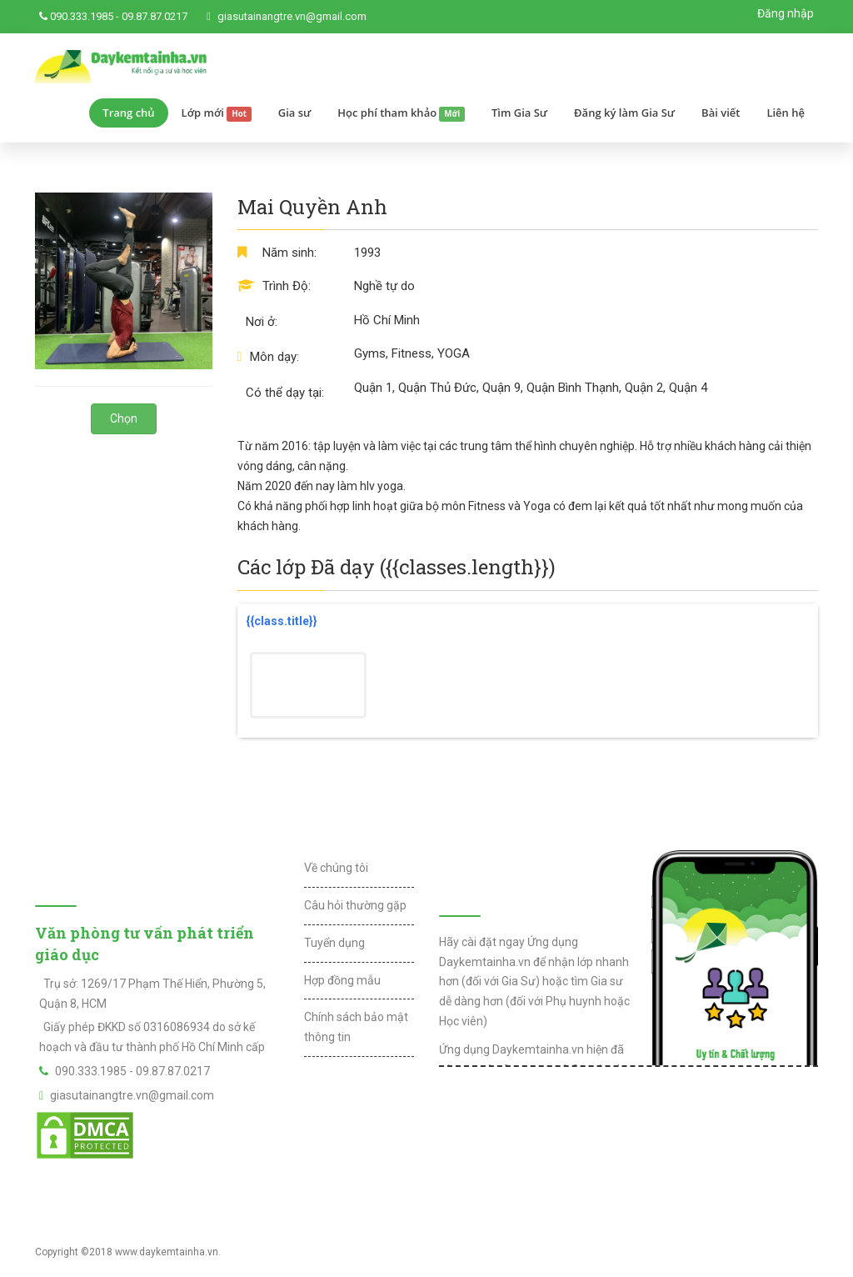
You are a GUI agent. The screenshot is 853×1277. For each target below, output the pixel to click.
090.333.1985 (81, 16)
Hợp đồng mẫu (342, 980)
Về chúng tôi (336, 867)
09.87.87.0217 (154, 16)
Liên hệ (785, 112)
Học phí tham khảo (401, 113)
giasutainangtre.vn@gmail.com (292, 16)
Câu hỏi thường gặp (355, 905)
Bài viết (720, 112)
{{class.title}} (281, 621)
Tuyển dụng (334, 942)
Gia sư (295, 112)
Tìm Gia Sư (519, 112)
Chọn (123, 418)
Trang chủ (128, 112)
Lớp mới (217, 113)
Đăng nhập (785, 13)
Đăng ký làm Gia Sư (624, 112)
